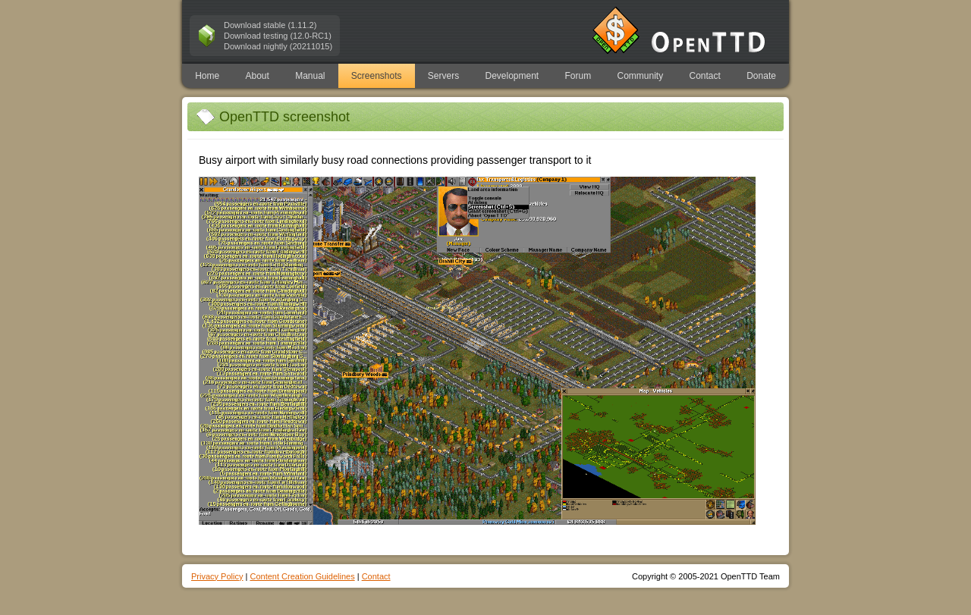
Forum (578, 76)
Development (512, 76)
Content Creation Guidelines (302, 576)
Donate (761, 76)
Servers (443, 76)
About (257, 76)
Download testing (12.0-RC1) (278, 35)
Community (640, 76)
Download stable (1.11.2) (270, 25)
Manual (310, 76)
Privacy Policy (217, 576)
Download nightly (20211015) (278, 46)
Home (207, 76)
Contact (705, 76)
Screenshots (376, 76)
